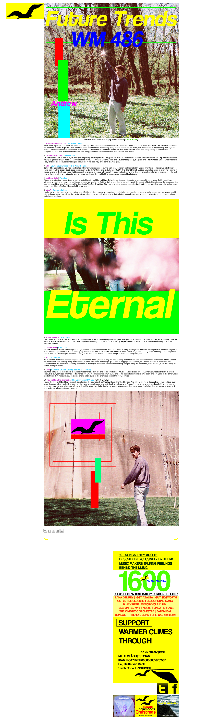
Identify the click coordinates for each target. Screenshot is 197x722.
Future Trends (131, 140)
